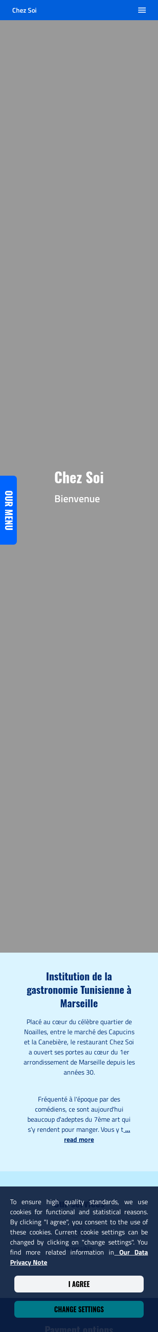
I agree (79, 1284)
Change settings (79, 1309)
